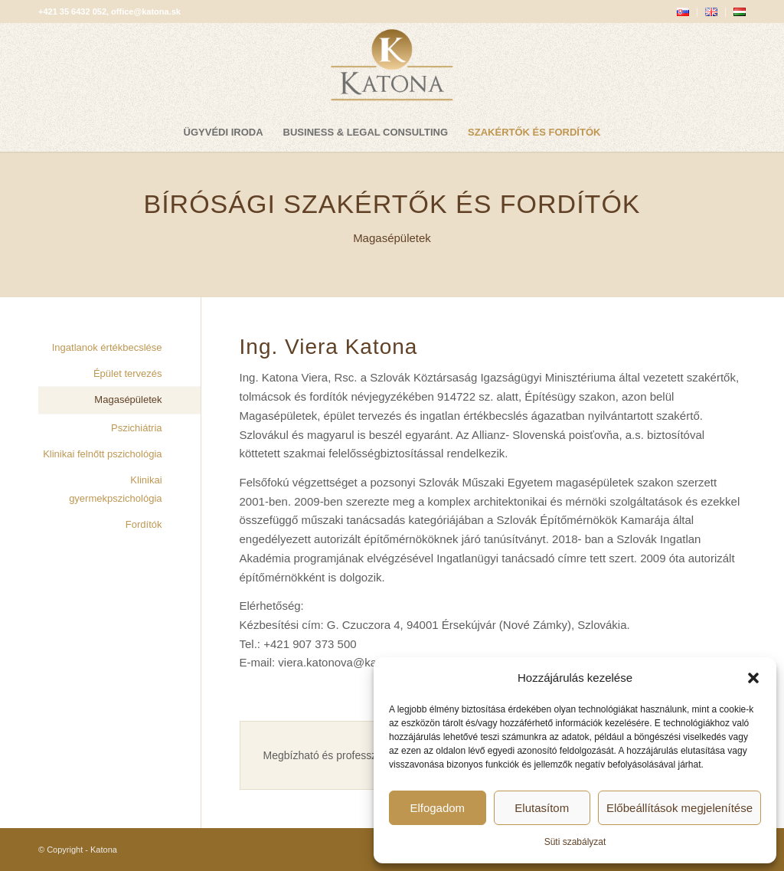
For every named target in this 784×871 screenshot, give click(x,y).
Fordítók (144, 524)
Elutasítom (541, 807)
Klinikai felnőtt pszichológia (102, 454)
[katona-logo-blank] (391, 68)
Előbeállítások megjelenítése (679, 807)
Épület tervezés (127, 373)
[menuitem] (683, 12)
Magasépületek (128, 399)
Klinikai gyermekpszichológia (115, 489)
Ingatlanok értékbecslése (107, 347)
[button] (753, 678)
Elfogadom (437, 807)
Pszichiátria (136, 428)
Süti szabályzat (575, 842)
